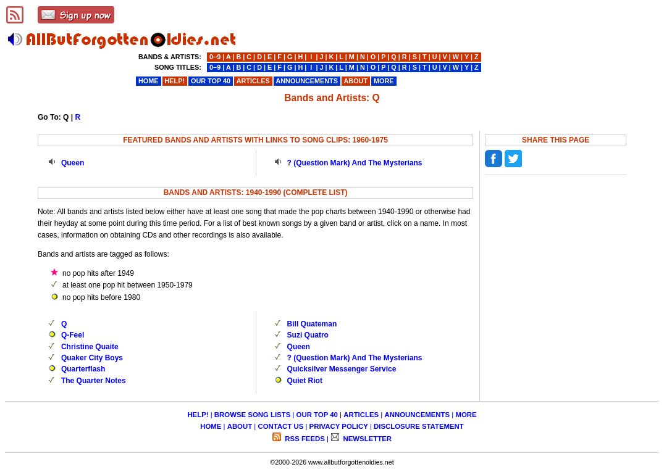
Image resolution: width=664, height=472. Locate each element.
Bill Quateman (312, 324)
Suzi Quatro (308, 335)
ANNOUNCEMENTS (417, 414)
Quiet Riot (304, 380)
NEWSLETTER (366, 438)
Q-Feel (72, 335)
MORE (465, 414)
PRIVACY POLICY (338, 426)
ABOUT (240, 426)
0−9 (215, 56)
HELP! (197, 414)
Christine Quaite (90, 346)
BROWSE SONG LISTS (252, 414)
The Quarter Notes (93, 380)
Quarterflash (83, 369)
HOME (210, 426)
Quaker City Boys (92, 358)
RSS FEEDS (304, 438)
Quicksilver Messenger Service (342, 369)
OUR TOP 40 (317, 414)
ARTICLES (361, 414)
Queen (72, 163)
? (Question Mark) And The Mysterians (354, 163)
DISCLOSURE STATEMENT (419, 426)
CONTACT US (280, 426)
